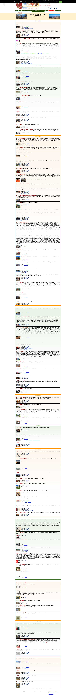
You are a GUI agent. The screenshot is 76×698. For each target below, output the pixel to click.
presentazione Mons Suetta (29, 348)
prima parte (26, 28)
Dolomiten (47, 53)
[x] (55, 8)
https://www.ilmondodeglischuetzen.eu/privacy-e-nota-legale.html (48, 1)
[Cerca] (43, 7)
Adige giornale (42, 53)
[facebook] (51, 8)
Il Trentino (34, 440)
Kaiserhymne (27, 165)
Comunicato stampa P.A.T (25, 53)
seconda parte (31, 28)
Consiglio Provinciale (30, 510)
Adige (26, 423)
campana (26, 219)
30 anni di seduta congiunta (25, 193)
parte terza (41, 179)
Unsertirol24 (31, 145)
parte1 (24, 349)
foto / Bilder (27, 26)
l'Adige (38, 53)
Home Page (18, 10)
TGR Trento (30, 440)
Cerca (48, 7)
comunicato (20, 220)
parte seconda (37, 179)
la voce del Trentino (33, 53)
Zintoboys (26, 145)
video (26, 272)
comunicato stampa (24, 63)
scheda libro (30, 63)
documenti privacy (51, 694)
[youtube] (53, 8)
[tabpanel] (38, 15)
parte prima (33, 179)
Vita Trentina (27, 93)
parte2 (27, 349)
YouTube (22, 41)
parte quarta (44, 179)
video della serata (23, 157)
